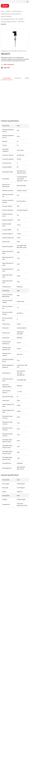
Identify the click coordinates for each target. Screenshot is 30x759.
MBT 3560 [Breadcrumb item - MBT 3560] (21, 21)
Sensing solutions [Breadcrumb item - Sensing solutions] (17, 11)
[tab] (7, 78)
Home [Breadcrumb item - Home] (2, 11)
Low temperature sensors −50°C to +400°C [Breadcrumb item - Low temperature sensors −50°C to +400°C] (12, 19)
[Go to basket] (25, 1)
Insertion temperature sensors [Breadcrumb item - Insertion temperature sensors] (9, 21)
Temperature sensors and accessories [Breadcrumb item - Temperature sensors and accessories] (10, 14)
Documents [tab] (18, 78)
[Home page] (5, 6)
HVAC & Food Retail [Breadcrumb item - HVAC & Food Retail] (6, 16)
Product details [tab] (7, 78)
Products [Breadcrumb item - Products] (8, 11)
